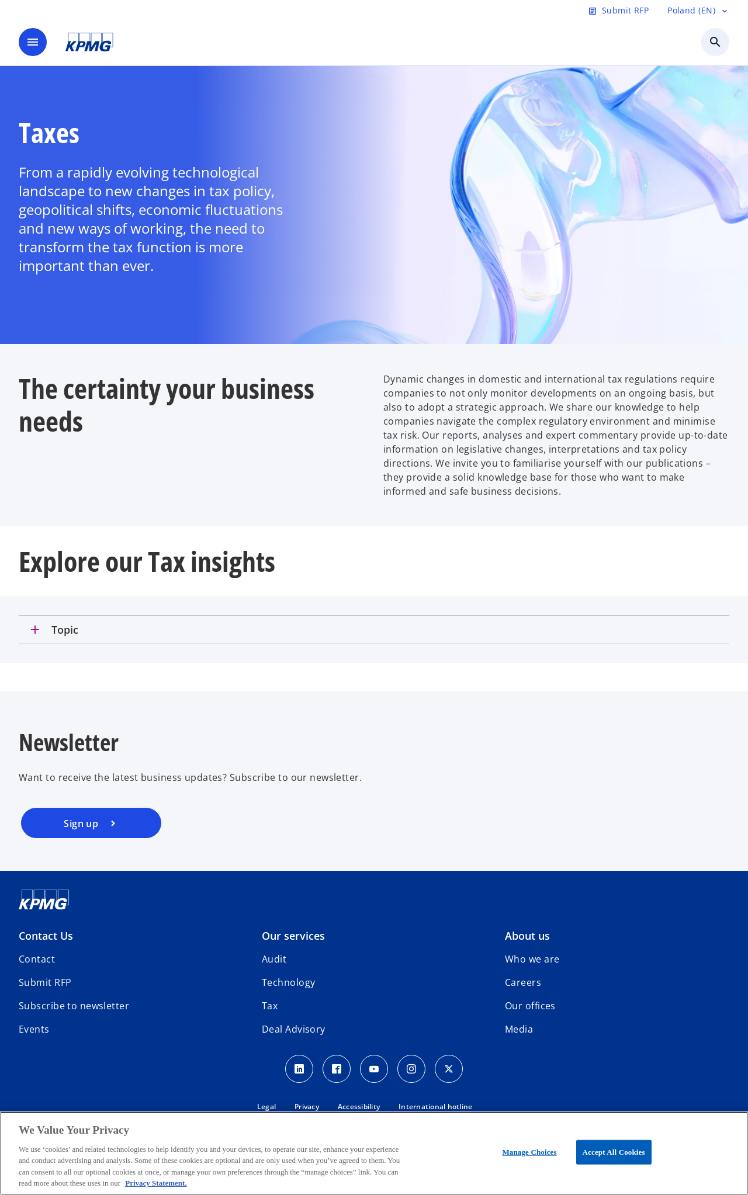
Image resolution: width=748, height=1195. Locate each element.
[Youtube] (374, 1069)
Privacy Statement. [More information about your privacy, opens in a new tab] (155, 1183)
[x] (449, 1069)
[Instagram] (411, 1069)
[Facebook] (337, 1069)
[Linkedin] (299, 1069)
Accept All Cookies (614, 1152)
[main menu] (33, 42)
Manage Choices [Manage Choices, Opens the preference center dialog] (529, 1152)
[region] (374, 1153)
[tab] (374, 629)
